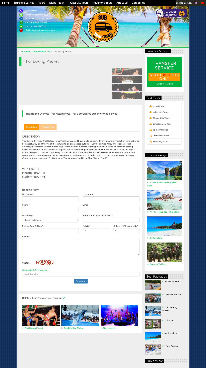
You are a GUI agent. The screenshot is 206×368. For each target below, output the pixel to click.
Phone (25, 205)
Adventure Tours (102, 2)
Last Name (88, 194)
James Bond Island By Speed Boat (162, 184)
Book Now (81, 281)
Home (5, 2)
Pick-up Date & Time (32, 226)
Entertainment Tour (42, 51)
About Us (121, 2)
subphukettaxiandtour (34, 14)
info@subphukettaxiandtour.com (39, 30)
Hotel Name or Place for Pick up (98, 215)
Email (86, 205)
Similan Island (155, 238)
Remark (25, 236)
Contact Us (138, 2)
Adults (86, 226)
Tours (41, 2)
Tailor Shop (169, 320)
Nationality (28, 215)
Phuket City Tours (78, 2)
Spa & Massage (158, 129)
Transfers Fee (47, 127)
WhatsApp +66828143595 (36, 22)
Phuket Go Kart (171, 281)
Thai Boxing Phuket (33, 328)
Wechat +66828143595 (34, 26)
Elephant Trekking (157, 264)
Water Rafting (171, 346)
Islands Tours (157, 106)
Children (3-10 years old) (125, 226)
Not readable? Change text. (35, 270)
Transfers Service (24, 2)
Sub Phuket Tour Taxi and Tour (38, 18)
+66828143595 (30, 10)
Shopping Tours (158, 141)
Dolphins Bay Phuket (73, 328)
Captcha (26, 263)
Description (31, 127)
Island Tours (56, 2)
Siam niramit (109, 328)
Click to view (164, 84)
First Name (28, 194)
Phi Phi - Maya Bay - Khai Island (164, 212)
